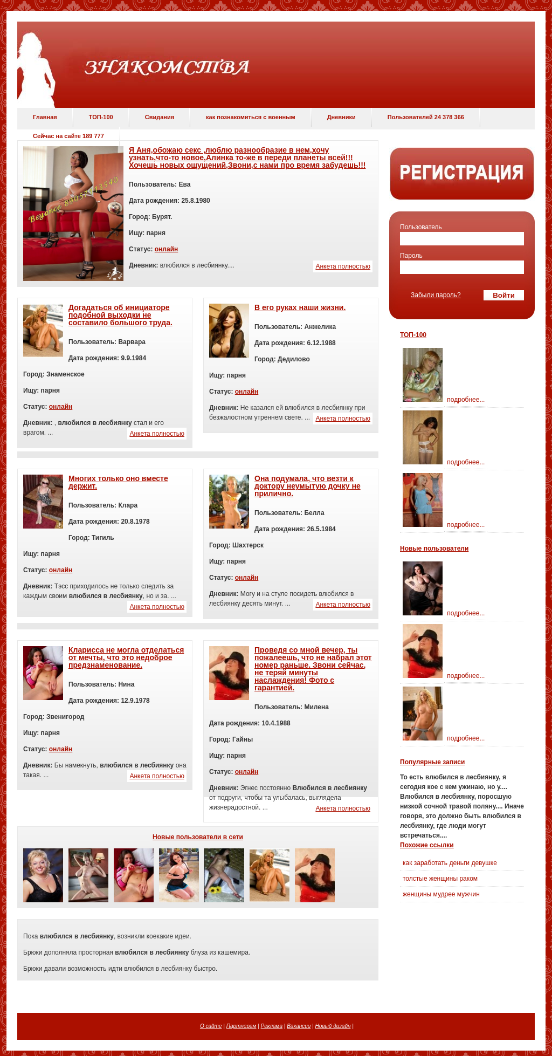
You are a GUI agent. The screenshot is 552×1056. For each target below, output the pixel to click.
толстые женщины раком (440, 878)
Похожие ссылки (427, 845)
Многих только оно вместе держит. (118, 482)
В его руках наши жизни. (300, 307)
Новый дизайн (333, 1026)
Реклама (271, 1026)
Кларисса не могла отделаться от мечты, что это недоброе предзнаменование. (126, 657)
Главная (45, 117)
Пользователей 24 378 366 (426, 117)
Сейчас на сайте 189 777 (68, 136)
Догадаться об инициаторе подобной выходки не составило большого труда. (120, 315)
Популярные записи (432, 762)
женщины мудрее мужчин (441, 894)
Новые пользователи (434, 548)
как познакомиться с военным (250, 117)
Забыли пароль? (436, 295)
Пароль (411, 255)
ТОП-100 (101, 117)
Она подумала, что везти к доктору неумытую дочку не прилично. (307, 486)
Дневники (341, 117)
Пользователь (421, 227)
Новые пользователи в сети (198, 837)
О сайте (211, 1026)
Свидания (159, 117)
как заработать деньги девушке (450, 863)
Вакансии (298, 1026)
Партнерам (241, 1026)
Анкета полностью (342, 266)
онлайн (166, 249)
